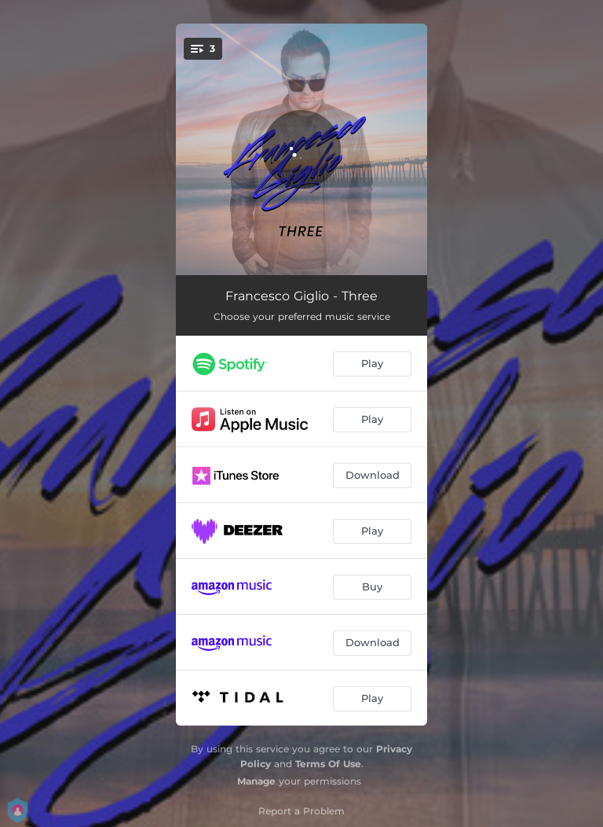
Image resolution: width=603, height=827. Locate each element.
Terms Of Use (328, 764)
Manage (256, 781)
